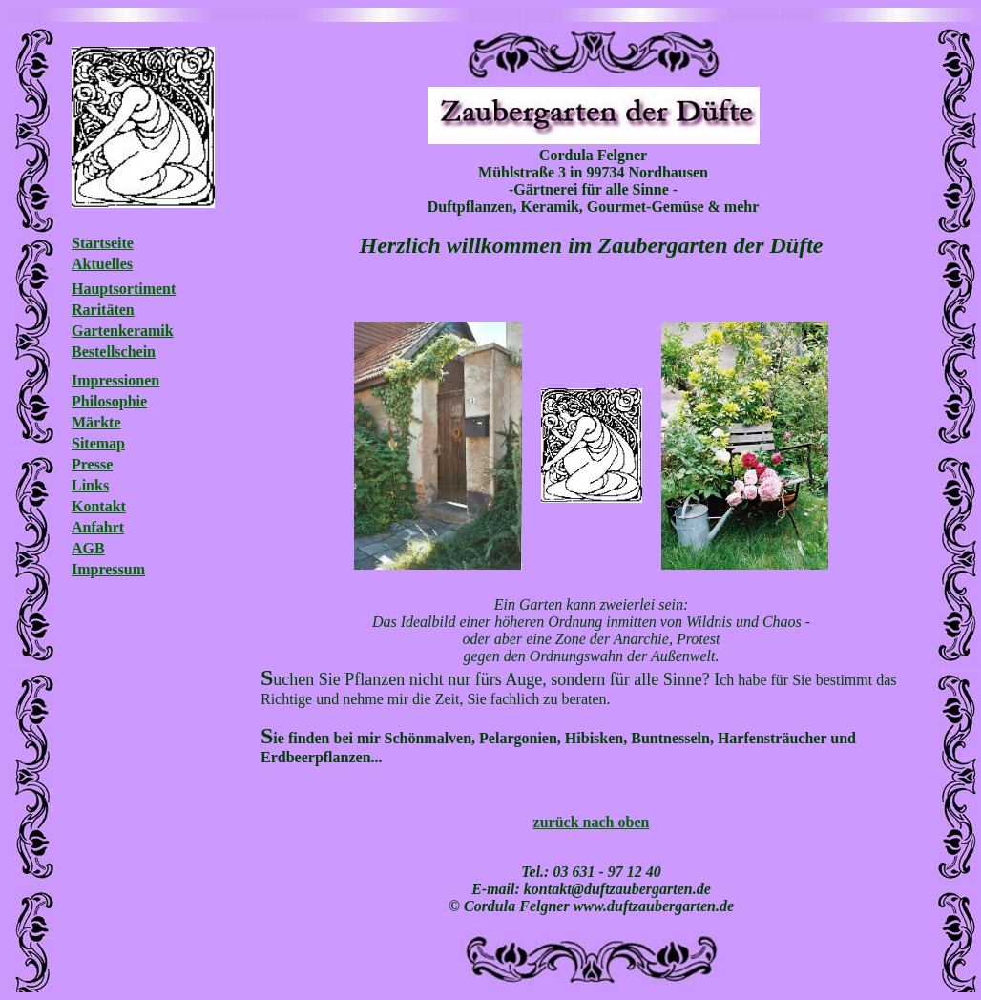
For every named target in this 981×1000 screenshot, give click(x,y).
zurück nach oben (591, 822)
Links (90, 485)
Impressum (108, 569)
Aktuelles (102, 264)
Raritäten (103, 310)
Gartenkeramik (123, 331)
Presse (92, 464)
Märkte (96, 422)
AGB (88, 548)
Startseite (103, 243)
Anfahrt (98, 527)
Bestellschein (114, 352)
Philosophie (109, 401)
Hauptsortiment (124, 289)
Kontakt (99, 506)
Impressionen (115, 380)
